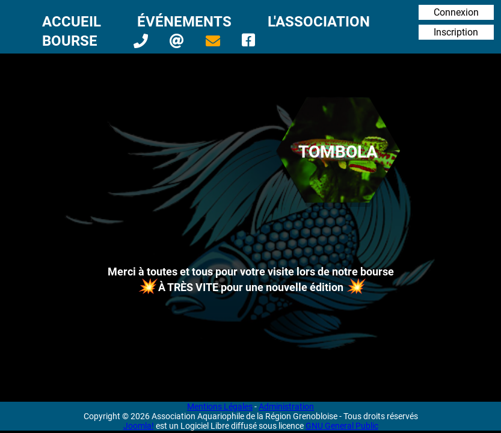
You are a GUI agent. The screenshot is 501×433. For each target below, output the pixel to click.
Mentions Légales (220, 406)
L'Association (319, 21)
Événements (184, 21)
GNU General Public (342, 426)
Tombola (338, 152)
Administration (286, 406)
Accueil (71, 21)
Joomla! (138, 426)
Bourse (69, 40)
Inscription (456, 32)
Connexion (456, 12)
